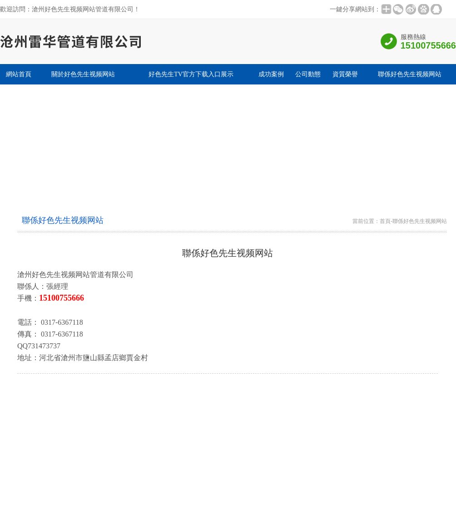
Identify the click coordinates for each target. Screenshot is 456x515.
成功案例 (271, 74)
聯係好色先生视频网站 (409, 74)
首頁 (385, 221)
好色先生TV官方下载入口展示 (191, 74)
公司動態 (308, 74)
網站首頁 (18, 74)
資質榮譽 (345, 74)
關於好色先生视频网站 (83, 74)
